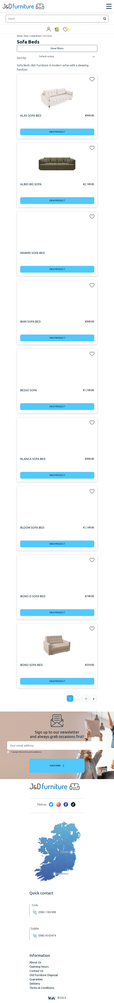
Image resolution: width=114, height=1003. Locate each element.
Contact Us (36, 970)
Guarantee (36, 979)
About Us (35, 962)
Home (19, 36)
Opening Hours (39, 966)
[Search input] (54, 18)
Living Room (35, 36)
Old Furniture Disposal (43, 975)
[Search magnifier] (104, 18)
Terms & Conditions (41, 987)
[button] (91, 78)
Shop (26, 36)
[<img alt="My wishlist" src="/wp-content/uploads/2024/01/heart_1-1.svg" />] (65, 30)
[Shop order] (66, 56)
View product (57, 132)
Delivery (34, 983)
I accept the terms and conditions (24, 752)
